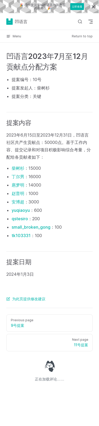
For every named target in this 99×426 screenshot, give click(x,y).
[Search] (80, 21)
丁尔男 (18, 176)
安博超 (18, 201)
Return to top (82, 36)
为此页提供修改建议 (25, 299)
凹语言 (16, 21)
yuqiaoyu (21, 210)
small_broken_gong (31, 227)
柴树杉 (18, 168)
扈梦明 (18, 185)
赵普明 (18, 193)
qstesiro (20, 218)
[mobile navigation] (90, 21)
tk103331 (21, 235)
